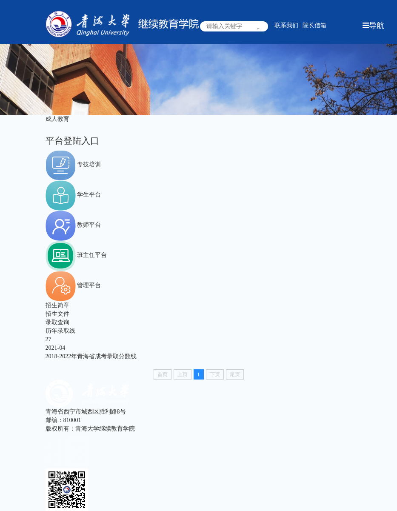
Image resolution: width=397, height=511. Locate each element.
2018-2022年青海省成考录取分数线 (91, 356)
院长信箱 (314, 25)
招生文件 (57, 314)
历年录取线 (60, 331)
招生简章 (57, 305)
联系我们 (286, 25)
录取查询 (57, 322)
